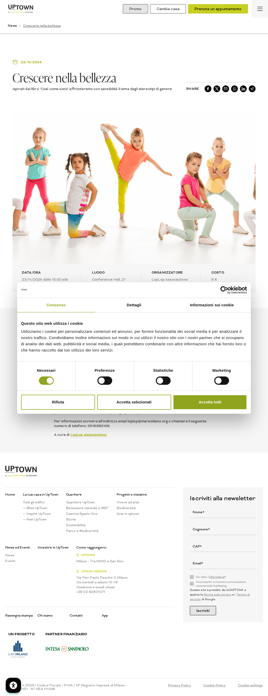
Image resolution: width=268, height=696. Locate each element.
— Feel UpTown (34, 519)
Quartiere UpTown (80, 502)
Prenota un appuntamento (218, 8)
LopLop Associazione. (88, 434)
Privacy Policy (179, 685)
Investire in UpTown (53, 547)
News (12, 25)
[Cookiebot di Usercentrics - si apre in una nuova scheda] (224, 290)
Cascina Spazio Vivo (82, 514)
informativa (216, 577)
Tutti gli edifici (34, 502)
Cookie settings (250, 685)
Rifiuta (58, 402)
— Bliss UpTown (35, 508)
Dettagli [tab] (134, 305)
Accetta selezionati (133, 402)
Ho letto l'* (211, 577)
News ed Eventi (17, 547)
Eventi (10, 561)
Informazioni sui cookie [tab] (212, 305)
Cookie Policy (214, 685)
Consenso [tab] (55, 305)
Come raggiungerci (91, 547)
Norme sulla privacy (217, 595)
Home (10, 494)
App (105, 615)
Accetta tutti (210, 402)
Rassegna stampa (19, 615)
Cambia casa (168, 8)
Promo (135, 8)
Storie (71, 519)
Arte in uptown (128, 514)
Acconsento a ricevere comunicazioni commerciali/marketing (221, 583)
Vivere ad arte (128, 502)
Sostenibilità (75, 525)
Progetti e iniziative (132, 494)
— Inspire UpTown (37, 514)
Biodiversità (126, 508)
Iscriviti (203, 610)
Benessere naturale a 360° (87, 508)
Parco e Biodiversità (82, 531)
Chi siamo (45, 615)
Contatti (76, 615)
